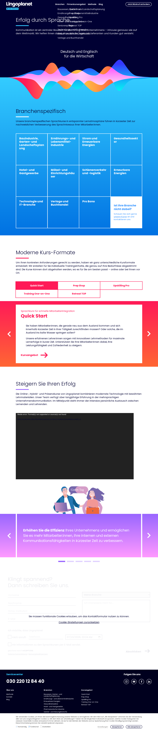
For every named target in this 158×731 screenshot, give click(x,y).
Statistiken (46, 727)
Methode (92, 4)
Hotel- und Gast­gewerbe (53, 706)
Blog (101, 4)
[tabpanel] (79, 535)
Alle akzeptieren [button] (134, 727)
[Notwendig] (17, 726)
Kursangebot (34, 355)
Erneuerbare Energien (52, 701)
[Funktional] (29, 726)
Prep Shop (85, 697)
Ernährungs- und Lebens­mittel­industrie (59, 699)
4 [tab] (87, 561)
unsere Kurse (120, 216)
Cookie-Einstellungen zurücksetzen (79, 622)
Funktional (35, 727)
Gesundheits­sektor (51, 704)
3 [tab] (79, 561)
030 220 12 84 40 (25, 681)
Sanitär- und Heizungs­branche (55, 712)
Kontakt (9, 697)
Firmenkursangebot (76, 4)
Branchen (60, 4)
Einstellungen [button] (103, 727)
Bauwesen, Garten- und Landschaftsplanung (53, 695)
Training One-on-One (89, 702)
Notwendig (22, 727)
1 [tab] (61, 561)
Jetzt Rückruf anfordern (138, 4)
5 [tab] (96, 561)
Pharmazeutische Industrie (54, 709)
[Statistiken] (41, 726)
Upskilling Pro (86, 699)
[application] (75, 446)
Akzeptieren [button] (117, 727)
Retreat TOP (86, 705)
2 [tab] (70, 561)
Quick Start (85, 694)
